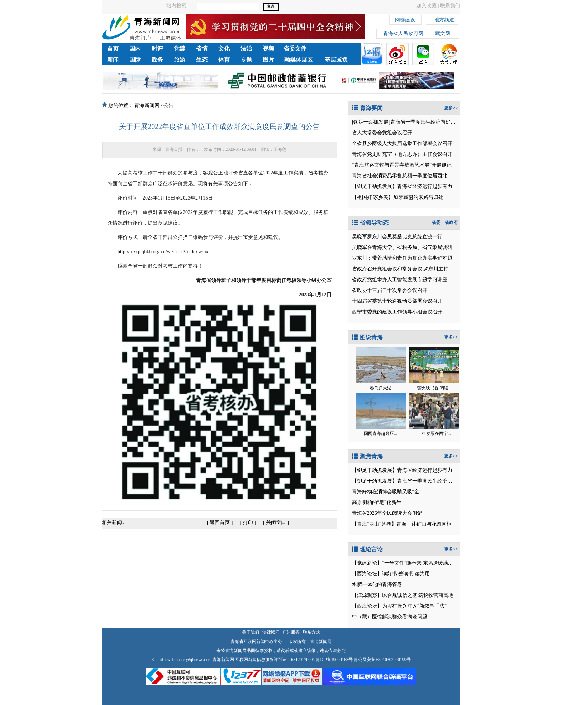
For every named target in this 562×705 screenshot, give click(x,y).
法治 (246, 48)
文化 (224, 48)
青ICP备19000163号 (334, 659)
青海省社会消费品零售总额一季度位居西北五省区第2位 (413, 175)
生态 (202, 60)
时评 (157, 48)
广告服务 (291, 632)
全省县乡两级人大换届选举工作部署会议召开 (402, 143)
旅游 (179, 60)
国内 (135, 48)
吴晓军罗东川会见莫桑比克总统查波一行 (397, 236)
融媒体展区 (298, 60)
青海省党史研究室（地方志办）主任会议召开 (402, 154)
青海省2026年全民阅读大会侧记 (387, 513)
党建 (179, 48)
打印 (248, 522)
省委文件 (295, 48)
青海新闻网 (146, 105)
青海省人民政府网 (403, 33)
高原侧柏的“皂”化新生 (376, 502)
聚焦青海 (367, 456)
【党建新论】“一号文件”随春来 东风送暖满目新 (405, 563)
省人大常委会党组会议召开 (382, 132)
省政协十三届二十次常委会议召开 (389, 290)
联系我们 (450, 5)
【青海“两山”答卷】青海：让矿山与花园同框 (402, 524)
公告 (168, 105)
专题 (246, 60)
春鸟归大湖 (380, 387)
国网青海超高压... (380, 433)
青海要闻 (367, 108)
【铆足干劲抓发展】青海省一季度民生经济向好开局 (409, 481)
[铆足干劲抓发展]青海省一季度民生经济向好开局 (406, 122)
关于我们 (250, 632)
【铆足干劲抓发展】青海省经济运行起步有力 (402, 186)
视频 (268, 48)
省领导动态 (370, 223)
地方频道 (444, 18)
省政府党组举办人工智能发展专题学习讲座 (399, 279)
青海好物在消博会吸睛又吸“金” (387, 491)
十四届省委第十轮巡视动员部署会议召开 (397, 301)
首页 (113, 48)
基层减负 (336, 60)
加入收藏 (426, 5)
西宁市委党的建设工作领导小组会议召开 (397, 312)
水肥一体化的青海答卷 (377, 584)
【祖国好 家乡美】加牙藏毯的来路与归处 (398, 197)
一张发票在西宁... (434, 433)
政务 (157, 60)
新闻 (113, 60)
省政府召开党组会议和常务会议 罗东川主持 (400, 269)
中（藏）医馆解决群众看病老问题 (389, 616)
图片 (268, 60)
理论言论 (367, 549)
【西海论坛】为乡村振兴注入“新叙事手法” (399, 606)
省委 (436, 222)
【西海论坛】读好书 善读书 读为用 (391, 573)
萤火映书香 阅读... (434, 387)
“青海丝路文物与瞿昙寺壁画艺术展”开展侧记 (402, 165)
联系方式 (311, 632)
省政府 (451, 222)
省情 (202, 48)
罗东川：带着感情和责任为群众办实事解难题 (402, 258)
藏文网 (442, 33)
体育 (224, 60)
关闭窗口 (276, 522)
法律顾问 (271, 632)
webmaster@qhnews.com (189, 659)
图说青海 (367, 337)
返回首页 (220, 522)
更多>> (451, 107)
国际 (135, 60)
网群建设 (405, 18)
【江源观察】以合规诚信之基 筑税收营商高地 (403, 595)
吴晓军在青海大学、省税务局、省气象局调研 (402, 247)
